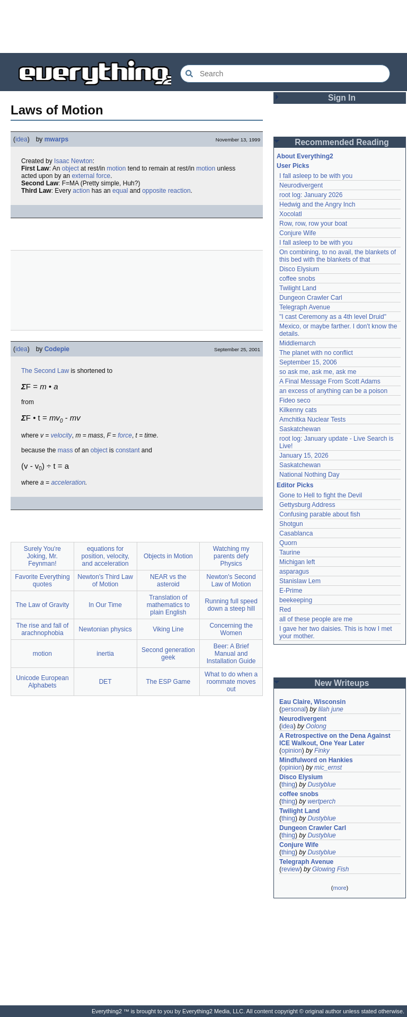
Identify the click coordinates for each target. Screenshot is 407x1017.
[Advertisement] (203, 26)
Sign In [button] (342, 97)
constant (127, 450)
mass (65, 450)
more (339, 888)
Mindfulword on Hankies (316, 760)
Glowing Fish (330, 869)
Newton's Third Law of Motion (105, 580)
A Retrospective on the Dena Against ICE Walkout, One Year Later (335, 739)
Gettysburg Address (307, 504)
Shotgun (291, 524)
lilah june (330, 709)
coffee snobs (297, 278)
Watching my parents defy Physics (231, 556)
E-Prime (290, 590)
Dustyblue (321, 784)
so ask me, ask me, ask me (317, 372)
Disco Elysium (299, 269)
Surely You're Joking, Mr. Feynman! (42, 556)
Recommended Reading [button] (342, 142)
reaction (179, 190)
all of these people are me (315, 619)
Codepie (57, 349)
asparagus (294, 571)
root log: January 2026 (310, 195)
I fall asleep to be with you (315, 176)
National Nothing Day (309, 474)
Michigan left (297, 562)
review (290, 869)
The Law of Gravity (42, 605)
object (70, 168)
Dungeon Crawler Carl (310, 297)
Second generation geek (168, 653)
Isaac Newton (73, 161)
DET (105, 681)
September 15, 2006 (308, 362)
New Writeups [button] (342, 683)
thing (288, 784)
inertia (105, 653)
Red (285, 609)
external (83, 176)
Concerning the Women (230, 629)
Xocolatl (290, 214)
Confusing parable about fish (319, 514)
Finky (322, 750)
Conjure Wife (297, 233)
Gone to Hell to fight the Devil (320, 495)
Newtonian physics (105, 629)
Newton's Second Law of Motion (231, 580)
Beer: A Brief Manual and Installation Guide (231, 654)
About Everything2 (305, 156)
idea (21, 139)
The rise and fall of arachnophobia (42, 629)
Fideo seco (295, 400)
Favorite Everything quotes (42, 580)
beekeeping (295, 600)
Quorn (288, 543)
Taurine (289, 552)
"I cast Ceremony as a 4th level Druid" (332, 316)
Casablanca (296, 533)
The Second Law (45, 370)
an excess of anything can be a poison (333, 391)
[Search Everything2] (285, 74)
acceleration (68, 482)
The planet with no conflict (316, 352)
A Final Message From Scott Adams (330, 381)
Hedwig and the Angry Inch (317, 204)
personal (293, 709)
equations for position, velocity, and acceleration (105, 556)
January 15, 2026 (304, 455)
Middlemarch (297, 343)
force (103, 176)
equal (120, 190)
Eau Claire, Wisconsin (312, 702)
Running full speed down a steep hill (231, 604)
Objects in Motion (168, 556)
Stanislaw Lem (300, 581)
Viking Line (168, 629)
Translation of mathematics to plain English (168, 605)
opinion (291, 750)
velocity (61, 435)
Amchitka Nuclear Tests (312, 419)
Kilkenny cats (298, 410)
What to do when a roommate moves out (231, 682)
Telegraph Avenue (304, 307)
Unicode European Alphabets (42, 681)
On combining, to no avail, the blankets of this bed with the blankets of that (337, 255)
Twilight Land (297, 288)
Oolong (316, 726)
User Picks (293, 166)
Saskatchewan (300, 429)
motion (116, 168)
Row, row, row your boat (313, 223)
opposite (154, 190)
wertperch (321, 801)
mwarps (56, 139)
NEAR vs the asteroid (168, 580)
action (81, 190)
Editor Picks (295, 485)
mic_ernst (328, 767)
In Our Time (105, 605)
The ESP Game (168, 681)
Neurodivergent (301, 185)
